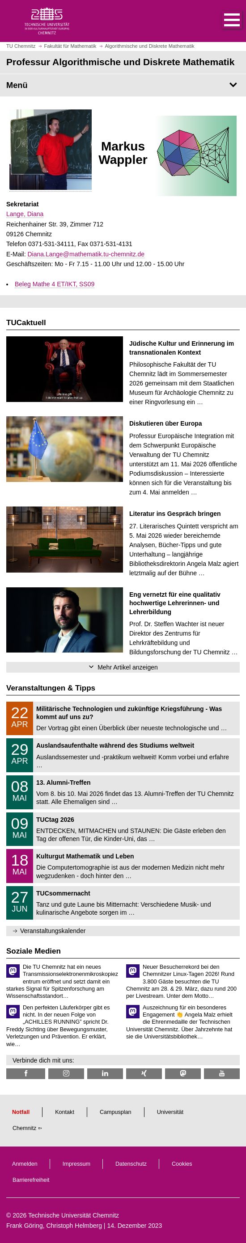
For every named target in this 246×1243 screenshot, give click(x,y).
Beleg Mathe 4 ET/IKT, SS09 (54, 284)
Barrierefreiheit (31, 1180)
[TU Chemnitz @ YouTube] (222, 1073)
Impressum (76, 1164)
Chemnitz (24, 1128)
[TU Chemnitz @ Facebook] (25, 1073)
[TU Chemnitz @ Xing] (144, 1073)
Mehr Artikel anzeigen (128, 667)
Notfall (21, 1112)
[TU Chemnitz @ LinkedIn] (105, 1073)
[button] (222, 21)
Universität (170, 1112)
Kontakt (64, 1112)
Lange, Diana (24, 214)
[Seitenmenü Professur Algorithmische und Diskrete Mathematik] (123, 85)
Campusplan (115, 1112)
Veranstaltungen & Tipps (50, 688)
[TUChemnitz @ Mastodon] (183, 1073)
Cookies (182, 1164)
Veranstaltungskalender (52, 930)
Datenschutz (131, 1164)
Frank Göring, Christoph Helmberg (54, 1225)
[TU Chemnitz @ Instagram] (66, 1073)
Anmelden (25, 1164)
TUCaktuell (26, 322)
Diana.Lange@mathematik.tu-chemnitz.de (85, 254)
